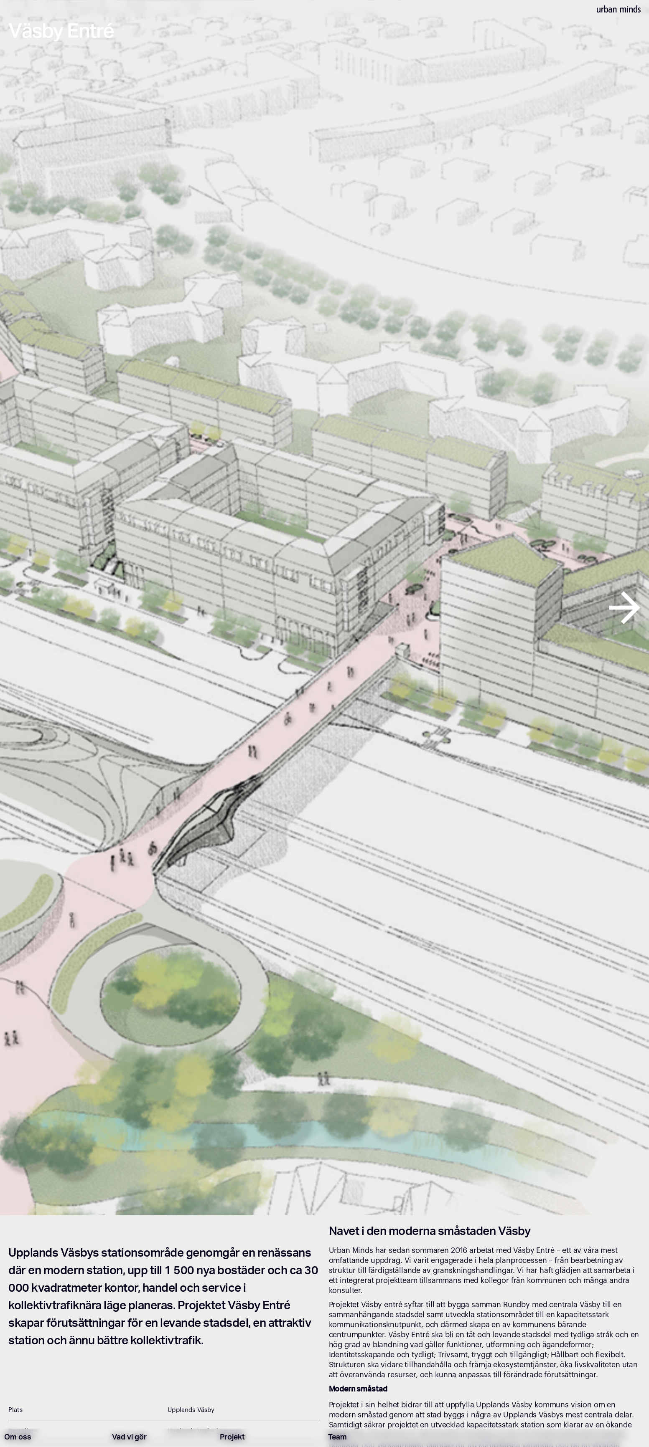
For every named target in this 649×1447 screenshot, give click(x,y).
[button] (32, 607)
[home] (619, 8)
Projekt (232, 1438)
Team (337, 1438)
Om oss (17, 1438)
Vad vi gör (129, 1438)
